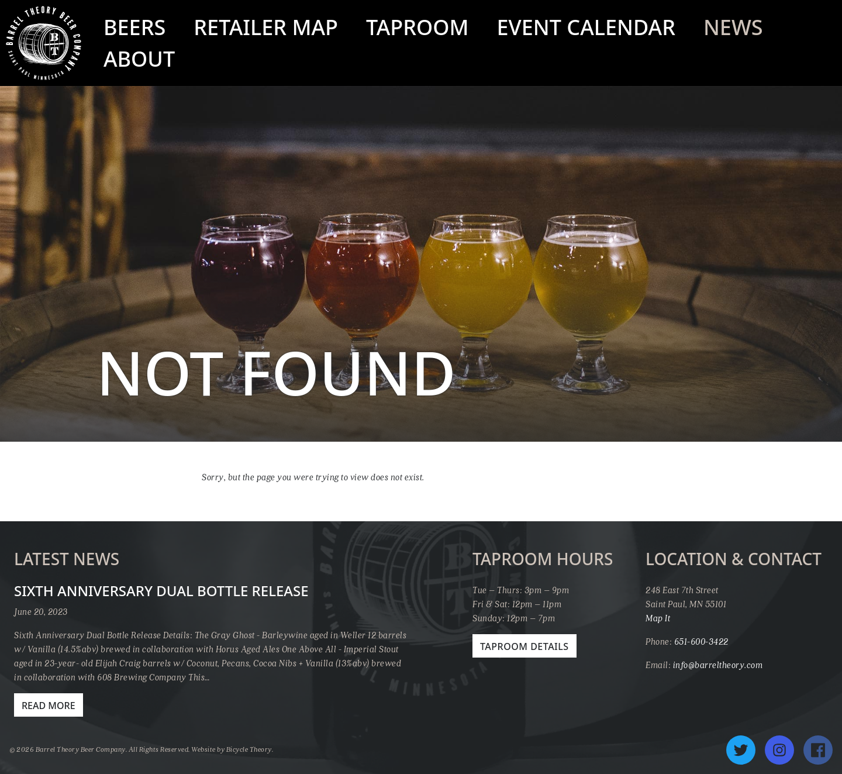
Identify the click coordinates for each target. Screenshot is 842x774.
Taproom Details (524, 646)
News (733, 27)
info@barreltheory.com (718, 664)
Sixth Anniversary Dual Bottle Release (161, 590)
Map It (658, 618)
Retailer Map (266, 27)
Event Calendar (586, 27)
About (139, 58)
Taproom (417, 27)
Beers (134, 27)
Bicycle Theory (249, 749)
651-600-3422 (701, 641)
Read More (48, 705)
